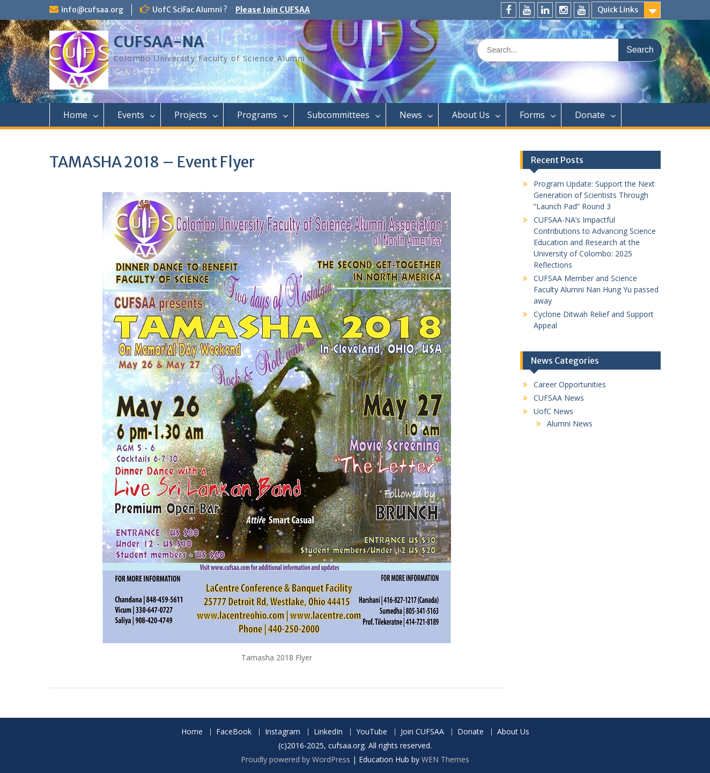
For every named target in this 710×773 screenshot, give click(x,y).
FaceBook (234, 731)
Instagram (282, 731)
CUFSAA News (559, 398)
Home (75, 115)
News (411, 115)
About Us (471, 115)
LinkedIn (328, 731)
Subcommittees (338, 115)
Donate (590, 115)
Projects (190, 115)
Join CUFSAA (422, 731)
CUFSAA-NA (159, 41)
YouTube (371, 731)
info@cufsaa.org (92, 9)
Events (130, 115)
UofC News (553, 411)
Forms (532, 115)
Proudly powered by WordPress (295, 759)
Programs (257, 115)
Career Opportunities (570, 384)
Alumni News (570, 423)
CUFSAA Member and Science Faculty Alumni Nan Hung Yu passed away (596, 289)
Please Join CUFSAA (272, 9)
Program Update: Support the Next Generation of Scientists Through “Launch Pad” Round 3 (594, 195)
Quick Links (617, 9)
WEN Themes (445, 759)
